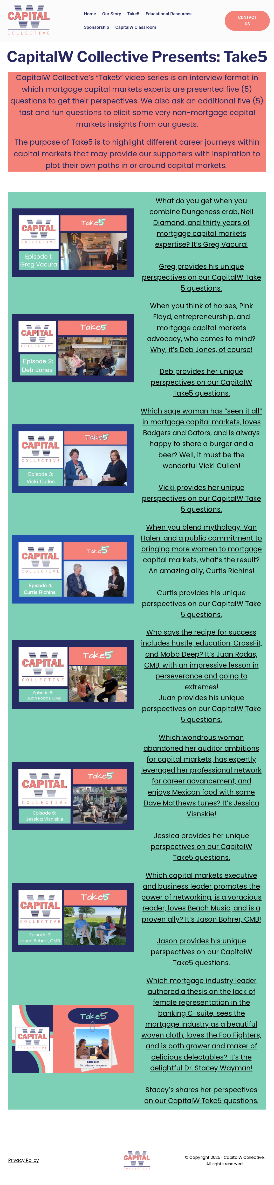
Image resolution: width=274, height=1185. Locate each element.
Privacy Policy (23, 1160)
